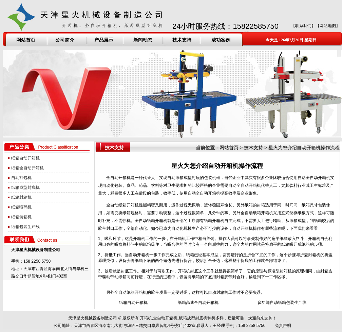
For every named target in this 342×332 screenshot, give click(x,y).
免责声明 (283, 325)
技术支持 (181, 40)
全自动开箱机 (118, 177)
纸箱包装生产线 (25, 226)
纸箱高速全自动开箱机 (198, 302)
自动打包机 (21, 177)
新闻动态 (142, 40)
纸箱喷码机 (21, 207)
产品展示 (103, 40)
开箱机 (146, 318)
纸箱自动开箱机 (25, 158)
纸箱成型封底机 (25, 187)
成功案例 (220, 40)
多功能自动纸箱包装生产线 (282, 302)
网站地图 (328, 25)
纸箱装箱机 (21, 217)
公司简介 (64, 40)
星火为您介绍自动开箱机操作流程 (304, 147)
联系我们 (303, 25)
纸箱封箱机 (21, 197)
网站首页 (25, 40)
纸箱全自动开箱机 (27, 167)
